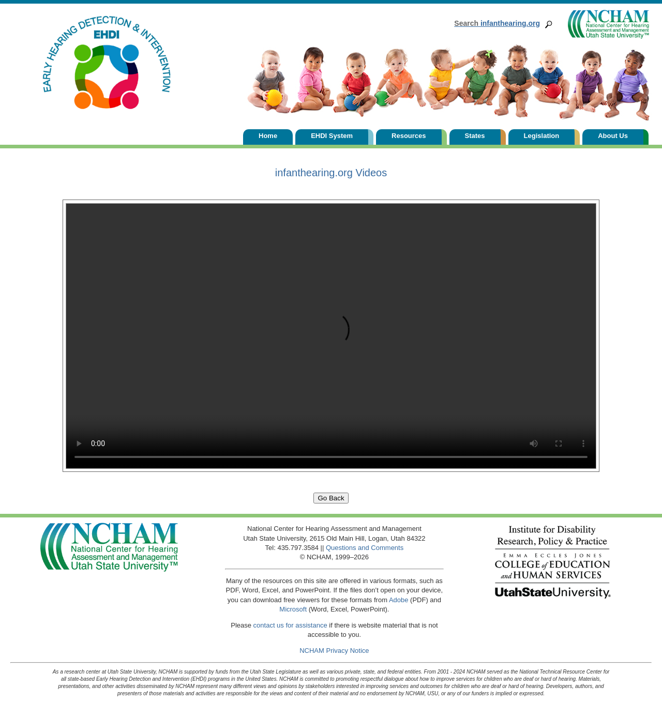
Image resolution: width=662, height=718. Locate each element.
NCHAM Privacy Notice (334, 650)
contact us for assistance (290, 625)
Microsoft (293, 609)
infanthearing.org (497, 23)
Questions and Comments (364, 548)
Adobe (399, 600)
